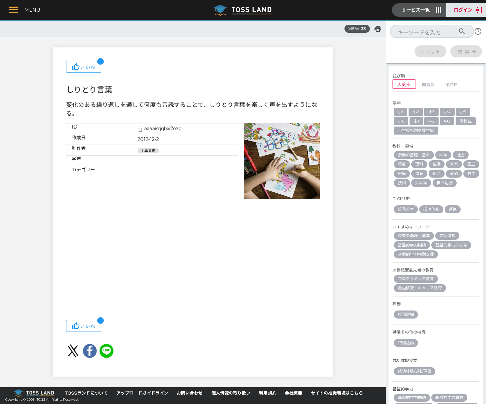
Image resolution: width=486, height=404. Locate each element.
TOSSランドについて (86, 393)
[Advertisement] (193, 259)
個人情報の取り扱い (230, 393)
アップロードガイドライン (142, 393)
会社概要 (293, 393)
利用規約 (267, 393)
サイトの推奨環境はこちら (337, 393)
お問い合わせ (190, 393)
